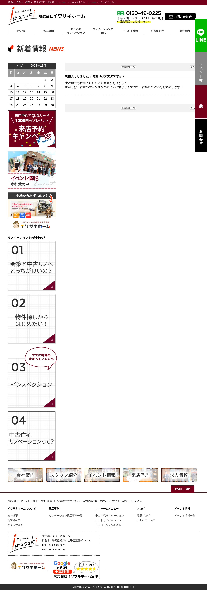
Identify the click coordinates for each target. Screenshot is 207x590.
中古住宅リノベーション (109, 515)
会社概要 (13, 515)
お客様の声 (14, 520)
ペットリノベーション (108, 520)
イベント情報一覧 (185, 515)
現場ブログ (143, 515)
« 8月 (20, 65)
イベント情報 (201, 68)
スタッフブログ (146, 520)
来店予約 (201, 102)
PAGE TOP (182, 489)
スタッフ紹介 (15, 525)
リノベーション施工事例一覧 (65, 515)
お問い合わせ (201, 135)
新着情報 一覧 (128, 67)
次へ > (193, 67)
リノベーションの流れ (103, 31)
